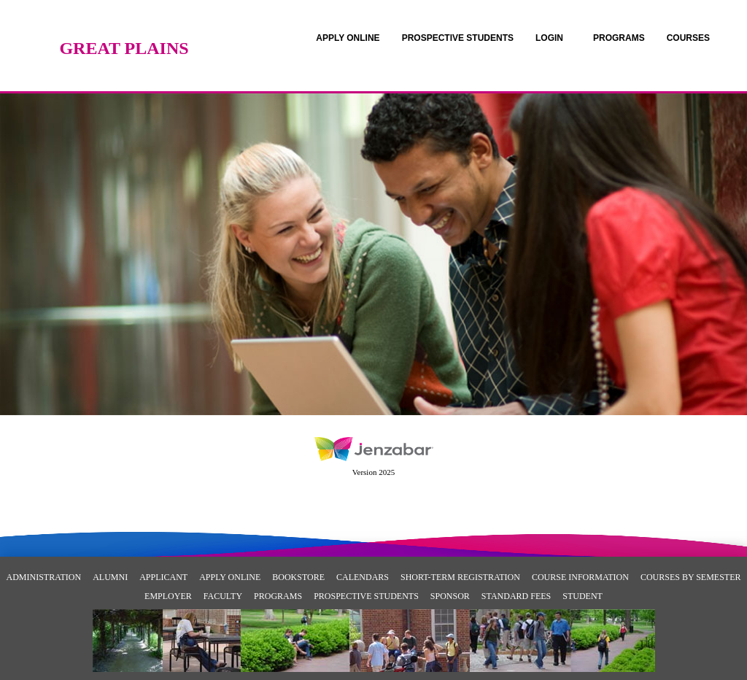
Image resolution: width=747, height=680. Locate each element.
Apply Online (229, 577)
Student (582, 596)
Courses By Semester (690, 577)
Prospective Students (366, 596)
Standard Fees (516, 596)
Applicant (163, 577)
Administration (44, 577)
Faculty (223, 596)
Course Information (580, 577)
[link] (347, 38)
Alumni (110, 577)
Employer (168, 596)
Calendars (362, 577)
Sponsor (450, 596)
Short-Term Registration (460, 577)
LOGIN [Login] (549, 38)
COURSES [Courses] (688, 38)
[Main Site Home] (124, 25)
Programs (278, 596)
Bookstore (298, 577)
